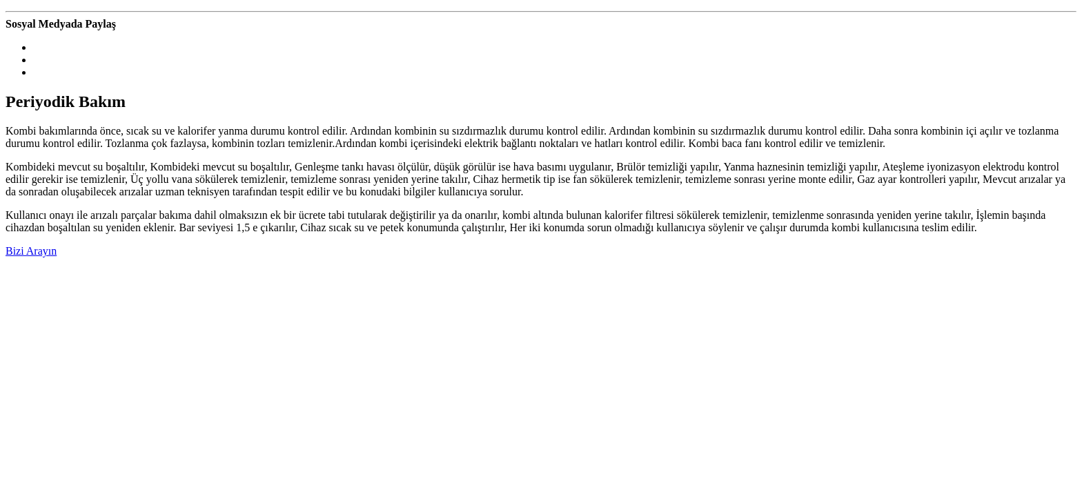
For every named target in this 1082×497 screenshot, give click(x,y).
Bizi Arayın (31, 251)
